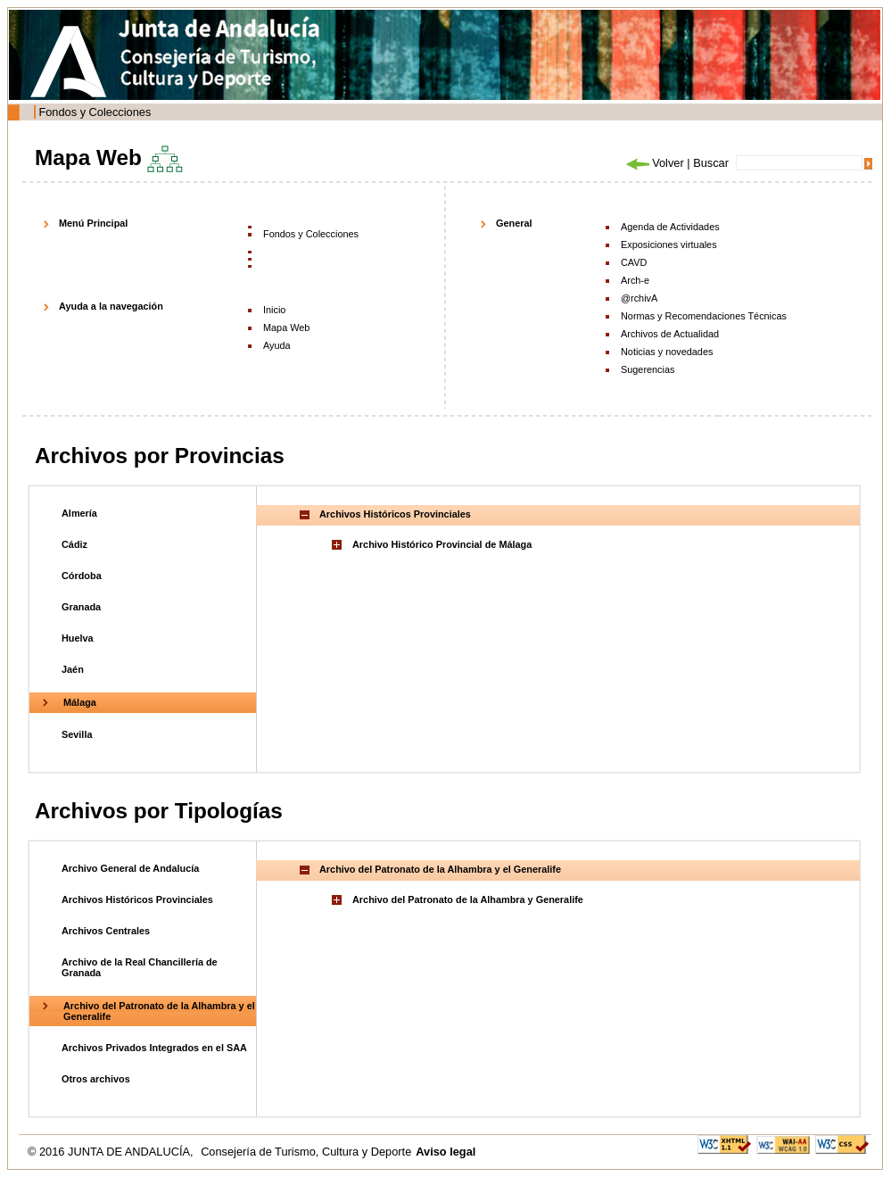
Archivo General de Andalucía (130, 868)
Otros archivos (96, 1078)
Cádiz (74, 544)
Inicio (274, 309)
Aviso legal (445, 1151)
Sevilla (77, 734)
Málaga (79, 702)
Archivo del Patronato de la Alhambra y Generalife (467, 899)
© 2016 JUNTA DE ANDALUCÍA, (112, 1151)
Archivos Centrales (106, 930)
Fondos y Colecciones (94, 112)
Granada (81, 606)
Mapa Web (286, 327)
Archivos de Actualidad (670, 333)
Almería (79, 513)
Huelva (78, 638)
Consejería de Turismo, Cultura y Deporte (306, 1151)
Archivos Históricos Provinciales (137, 899)
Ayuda (277, 345)
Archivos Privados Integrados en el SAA (154, 1047)
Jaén (73, 669)
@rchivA (639, 298)
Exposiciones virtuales (669, 244)
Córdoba (82, 575)
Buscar (711, 163)
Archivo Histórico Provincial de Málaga (442, 544)
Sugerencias (647, 369)
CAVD (634, 262)
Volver (653, 163)
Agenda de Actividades (670, 226)
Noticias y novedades (667, 351)
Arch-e (635, 280)
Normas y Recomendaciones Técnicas (704, 316)
